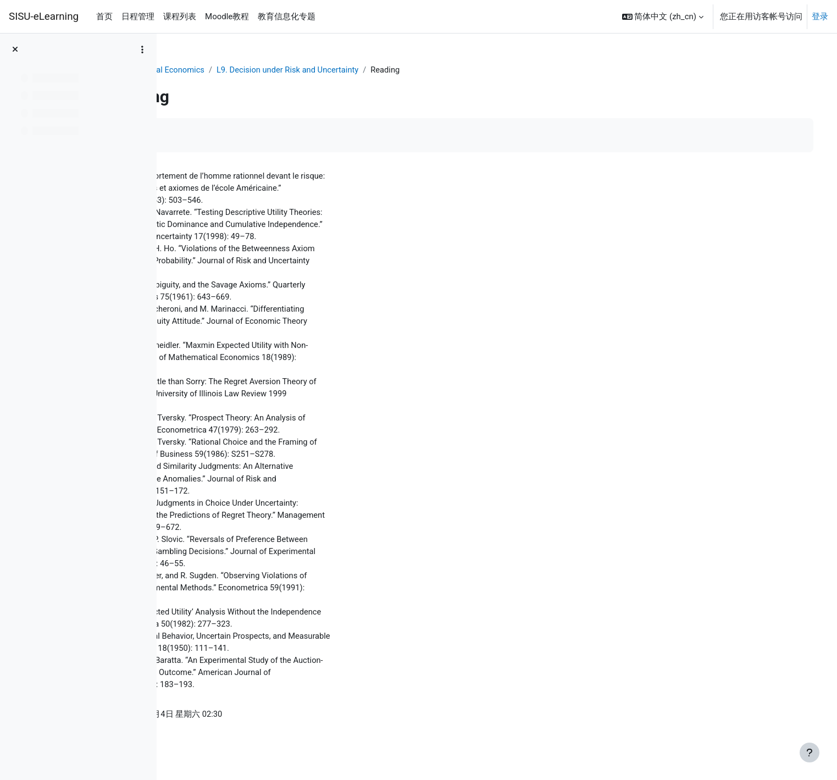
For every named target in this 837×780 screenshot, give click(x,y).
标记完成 (206, 135)
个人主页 (194, 70)
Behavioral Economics (263, 70)
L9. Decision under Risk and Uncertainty (389, 70)
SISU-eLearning (44, 16)
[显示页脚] (809, 752)
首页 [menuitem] (104, 16)
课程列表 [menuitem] (179, 16)
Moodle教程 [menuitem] (227, 16)
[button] (663, 16)
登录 (820, 16)
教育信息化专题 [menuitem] (286, 16)
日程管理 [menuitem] (137, 16)
